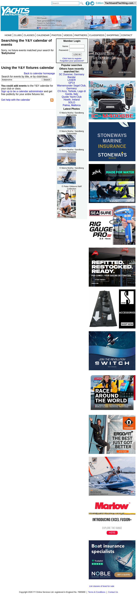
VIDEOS (68, 35)
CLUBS (18, 35)
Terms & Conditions (96, 592)
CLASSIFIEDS (97, 35)
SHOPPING (112, 35)
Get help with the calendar (15, 99)
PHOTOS (56, 35)
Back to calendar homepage (39, 73)
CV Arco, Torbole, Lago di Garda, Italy (71, 92)
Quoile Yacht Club (71, 96)
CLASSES (29, 35)
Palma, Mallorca (72, 105)
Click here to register (71, 58)
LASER (72, 80)
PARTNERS (80, 35)
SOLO (71, 102)
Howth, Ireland (72, 99)
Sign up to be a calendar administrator (22, 91)
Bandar (72, 77)
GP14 (71, 82)
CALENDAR (43, 35)
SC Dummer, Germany (71, 74)
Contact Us (113, 592)
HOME (8, 35)
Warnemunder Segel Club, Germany (71, 87)
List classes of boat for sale (101, 586)
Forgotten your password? (72, 61)
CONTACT (126, 35)
